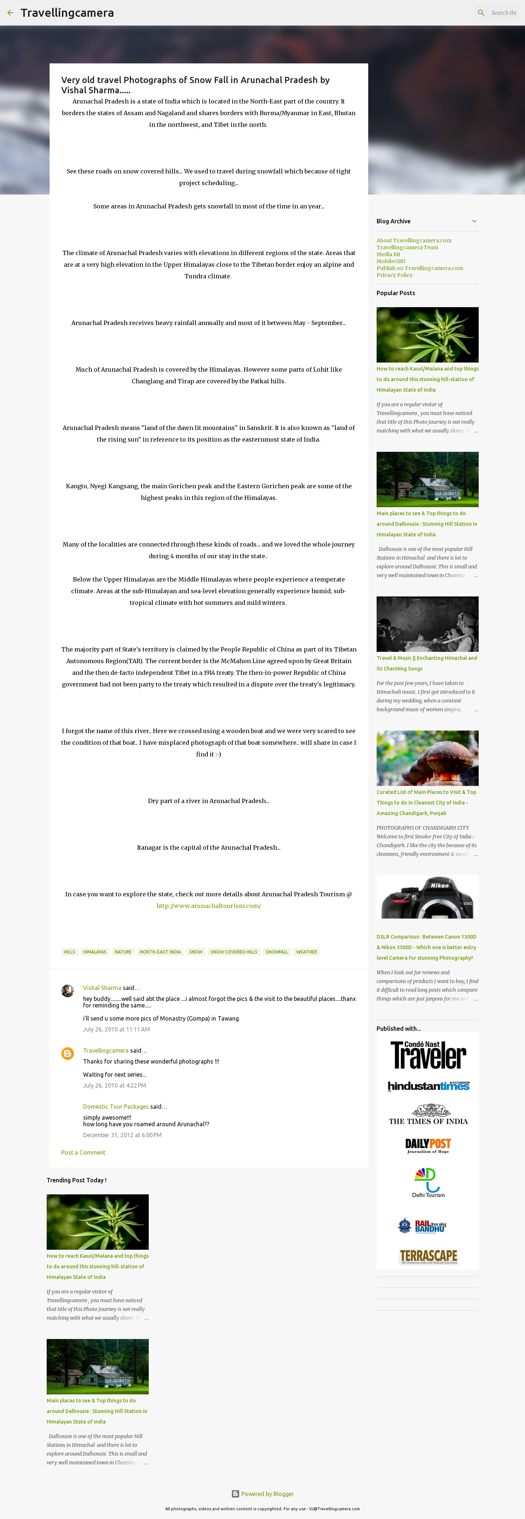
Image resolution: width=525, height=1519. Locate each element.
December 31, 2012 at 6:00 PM (122, 1135)
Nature (123, 952)
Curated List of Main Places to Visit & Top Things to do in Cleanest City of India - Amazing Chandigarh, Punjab (426, 802)
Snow (195, 952)
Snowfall (277, 952)
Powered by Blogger (262, 1494)
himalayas (94, 952)
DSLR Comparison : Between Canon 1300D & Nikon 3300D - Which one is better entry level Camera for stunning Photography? (427, 947)
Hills (69, 952)
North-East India (160, 952)
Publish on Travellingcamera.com (420, 268)
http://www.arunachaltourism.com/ (208, 905)
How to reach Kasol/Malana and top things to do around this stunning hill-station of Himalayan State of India (98, 1266)
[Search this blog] (481, 12)
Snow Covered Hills (234, 952)
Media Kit (388, 254)
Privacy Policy (395, 275)
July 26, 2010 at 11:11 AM (116, 1029)
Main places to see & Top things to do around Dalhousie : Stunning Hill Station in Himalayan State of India (97, 1411)
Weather (306, 952)
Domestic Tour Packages (116, 1106)
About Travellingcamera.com (414, 240)
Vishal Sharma (102, 987)
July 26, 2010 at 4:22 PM (114, 1085)
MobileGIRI (391, 261)
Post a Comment (83, 1152)
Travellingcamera (67, 12)
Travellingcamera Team (407, 247)
